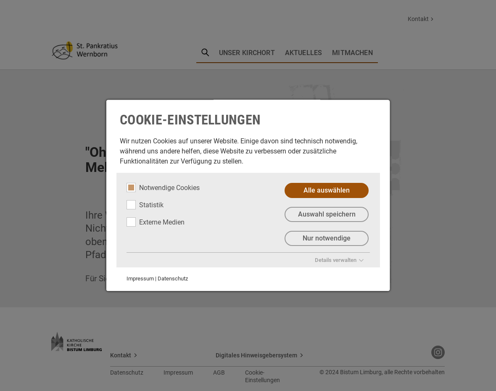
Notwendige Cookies (163, 187)
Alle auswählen (326, 190)
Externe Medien (156, 222)
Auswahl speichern (326, 214)
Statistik (145, 204)
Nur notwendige (327, 238)
